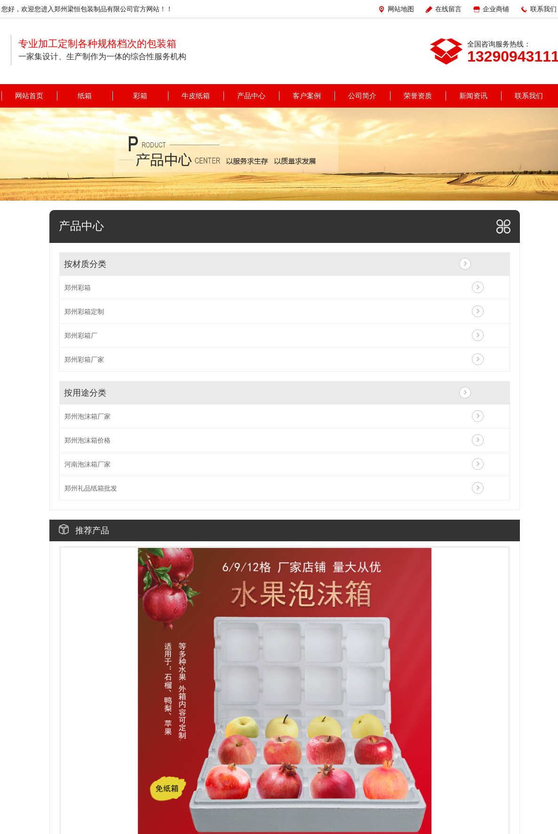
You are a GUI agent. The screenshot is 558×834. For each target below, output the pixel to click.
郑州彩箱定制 (84, 311)
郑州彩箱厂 (80, 335)
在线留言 (448, 9)
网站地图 (401, 9)
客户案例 (307, 96)
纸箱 (85, 96)
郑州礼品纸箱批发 (90, 488)
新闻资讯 (473, 96)
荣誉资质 (418, 96)
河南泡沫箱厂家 (87, 464)
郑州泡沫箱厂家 (87, 416)
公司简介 (362, 96)
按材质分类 (85, 264)
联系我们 (543, 9)
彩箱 (140, 96)
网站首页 (29, 96)
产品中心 (251, 96)
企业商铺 (496, 9)
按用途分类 (85, 393)
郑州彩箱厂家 (84, 359)
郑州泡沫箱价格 (87, 440)
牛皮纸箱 (196, 96)
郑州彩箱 (77, 287)
